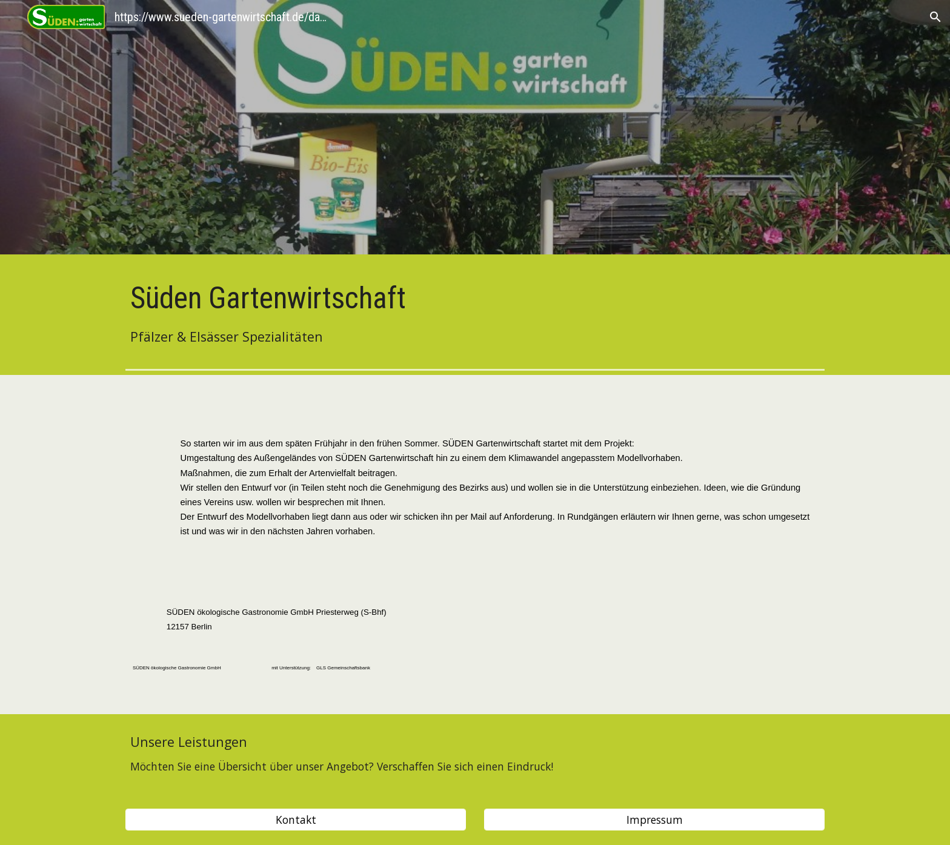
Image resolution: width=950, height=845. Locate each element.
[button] (935, 16)
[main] (475, 312)
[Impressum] (654, 820)
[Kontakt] (295, 820)
